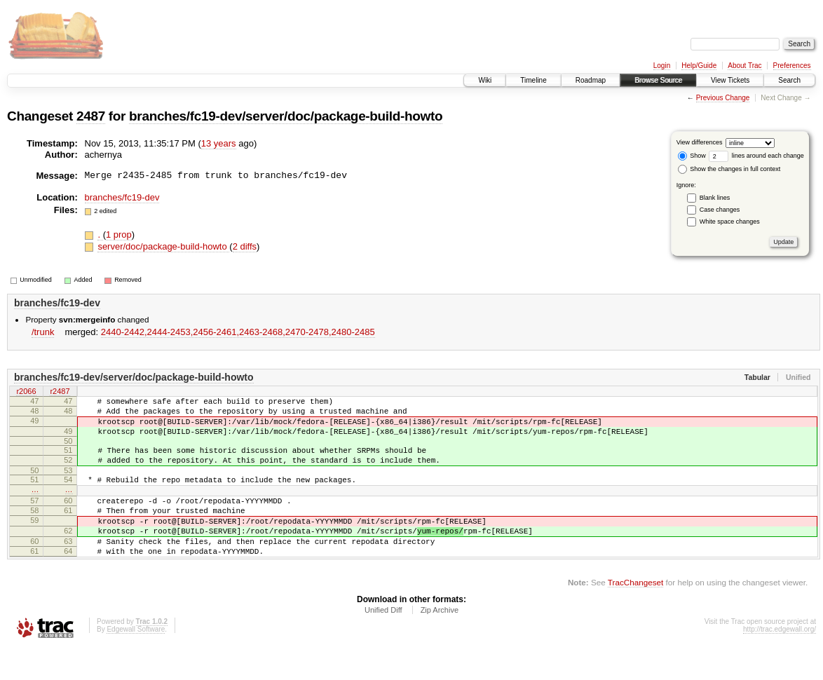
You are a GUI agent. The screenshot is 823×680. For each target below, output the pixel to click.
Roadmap (591, 80)
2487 (90, 116)
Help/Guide (698, 65)
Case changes (720, 209)
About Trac (744, 65)
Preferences (792, 65)
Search (789, 80)
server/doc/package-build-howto (163, 246)
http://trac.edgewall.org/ (779, 661)
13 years (218, 143)
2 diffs (245, 246)
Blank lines (715, 197)
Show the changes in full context (729, 168)
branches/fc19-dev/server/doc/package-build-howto (285, 116)
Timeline (533, 80)
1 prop (119, 234)
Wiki (484, 80)
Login (661, 65)
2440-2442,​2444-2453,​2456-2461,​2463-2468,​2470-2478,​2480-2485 (238, 332)
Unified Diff (383, 641)
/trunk (43, 332)
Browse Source (658, 80)
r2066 (26, 392)
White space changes (730, 221)
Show (692, 155)
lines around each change (756, 155)
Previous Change (723, 98)
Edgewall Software (136, 661)
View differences (699, 142)
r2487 (59, 392)
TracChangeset (635, 613)
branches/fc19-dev (122, 197)
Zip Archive (439, 641)
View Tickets (730, 80)
